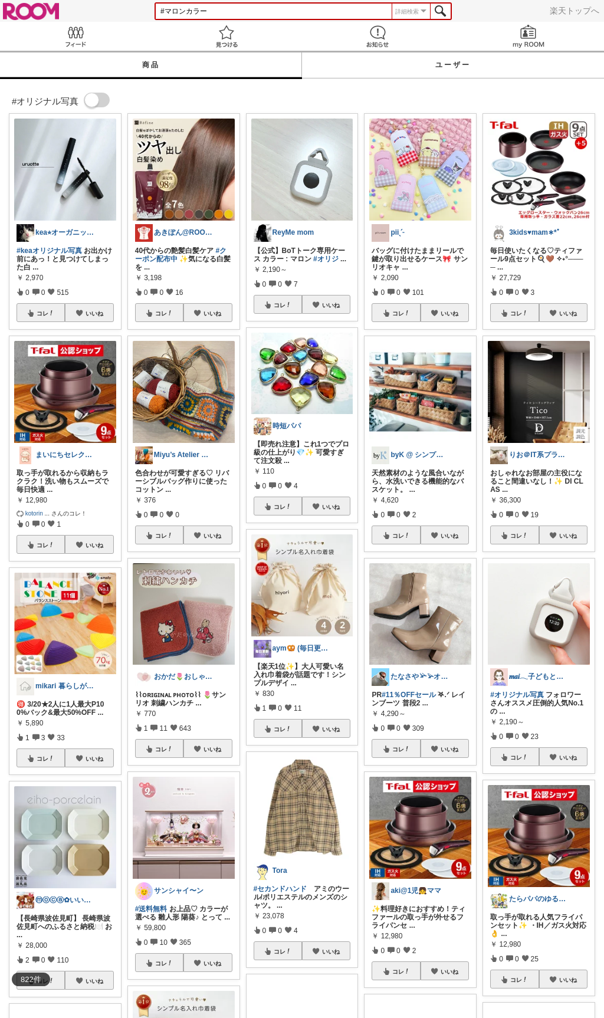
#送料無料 (151, 909)
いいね (94, 313)
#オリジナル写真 (517, 695)
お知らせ (377, 36)
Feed (75, 36)
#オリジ (326, 259)
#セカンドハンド (280, 889)
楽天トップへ (574, 10)
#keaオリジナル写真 (49, 251)
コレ (45, 313)
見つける (226, 36)
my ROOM (528, 36)
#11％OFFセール (409, 695)
